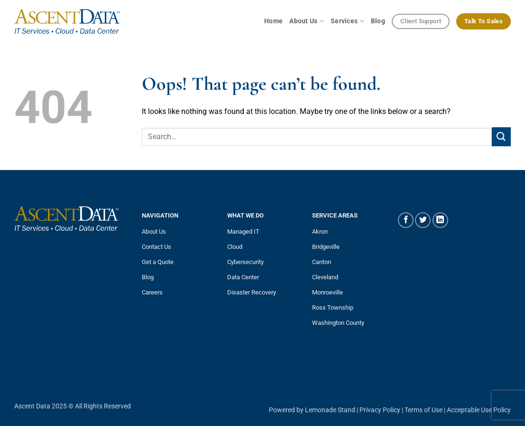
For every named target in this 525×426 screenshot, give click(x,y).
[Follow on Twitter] (423, 220)
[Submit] (501, 136)
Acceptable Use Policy (479, 410)
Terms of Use (423, 410)
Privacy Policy (379, 410)
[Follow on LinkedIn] (440, 220)
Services (347, 21)
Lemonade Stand (330, 410)
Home (273, 21)
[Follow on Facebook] (406, 220)
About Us (306, 21)
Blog (378, 21)
